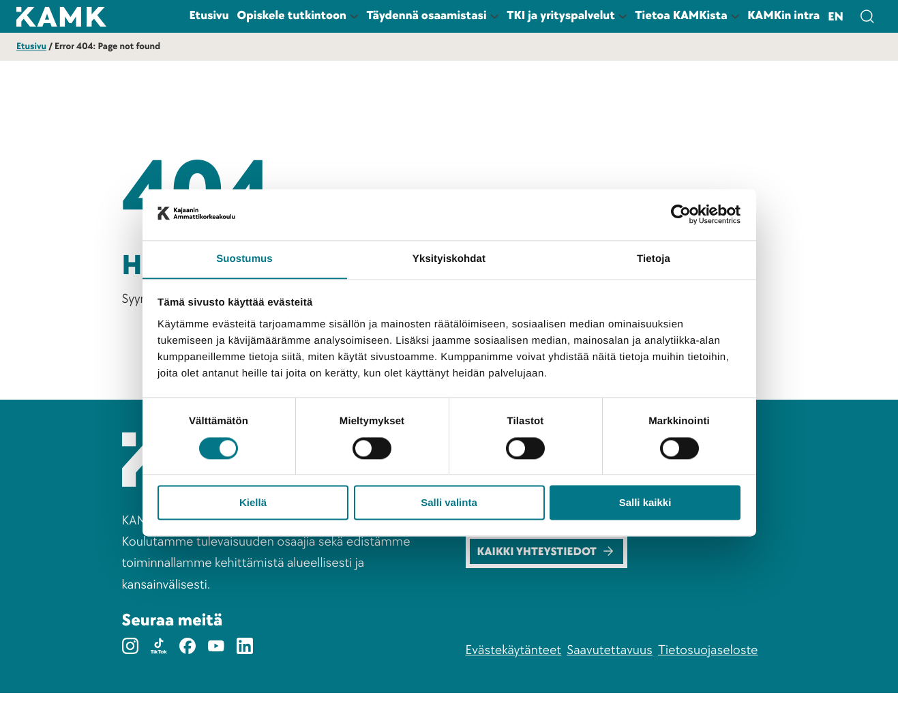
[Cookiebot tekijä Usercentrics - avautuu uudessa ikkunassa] (680, 214)
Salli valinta (449, 503)
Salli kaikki (645, 503)
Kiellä (253, 503)
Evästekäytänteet (514, 681)
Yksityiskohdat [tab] (449, 259)
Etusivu (31, 47)
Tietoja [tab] (653, 259)
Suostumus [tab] (244, 259)
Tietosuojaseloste (708, 681)
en (835, 17)
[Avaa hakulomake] (867, 16)
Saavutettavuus (610, 681)
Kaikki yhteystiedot (548, 582)
